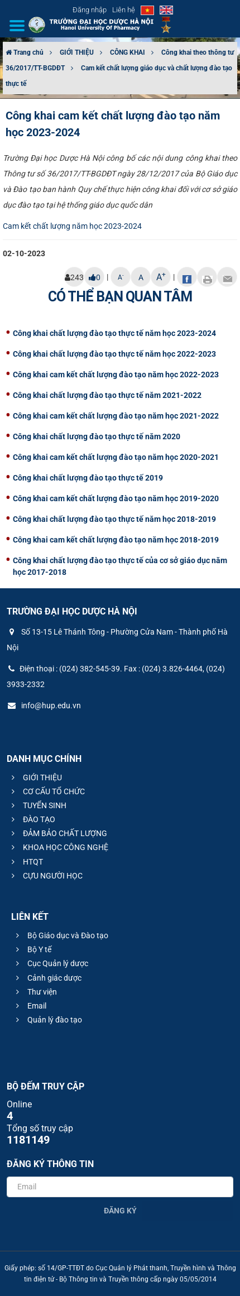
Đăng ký (120, 1210)
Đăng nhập (90, 10)
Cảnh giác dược (47, 977)
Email (29, 1005)
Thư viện (35, 991)
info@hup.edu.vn (44, 705)
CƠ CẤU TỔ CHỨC (46, 791)
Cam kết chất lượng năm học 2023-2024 (72, 226)
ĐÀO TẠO (31, 819)
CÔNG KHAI (127, 52)
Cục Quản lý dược (50, 963)
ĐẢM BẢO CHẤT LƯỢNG (57, 833)
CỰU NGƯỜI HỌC (45, 875)
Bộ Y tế (32, 949)
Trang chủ (25, 52)
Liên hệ (123, 10)
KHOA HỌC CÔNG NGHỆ (58, 847)
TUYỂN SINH (37, 805)
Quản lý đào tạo (47, 1019)
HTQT (25, 861)
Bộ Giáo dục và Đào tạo (60, 935)
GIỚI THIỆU (77, 52)
